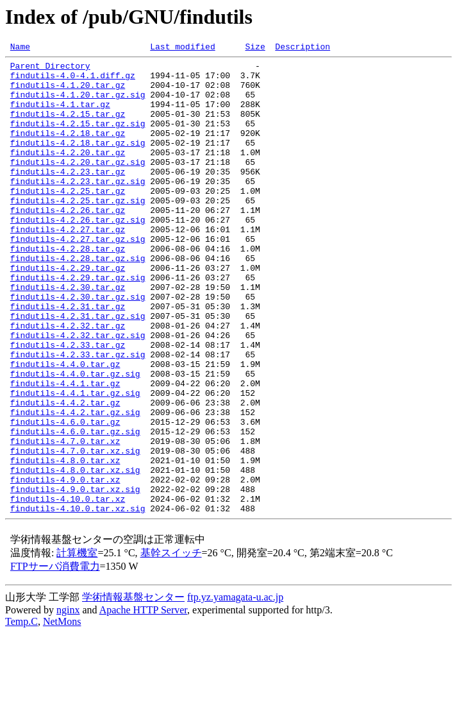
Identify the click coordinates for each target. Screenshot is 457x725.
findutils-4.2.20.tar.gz (67, 173)
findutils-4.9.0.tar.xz (65, 566)
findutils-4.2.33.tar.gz (67, 404)
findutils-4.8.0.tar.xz (65, 543)
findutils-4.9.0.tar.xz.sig (75, 577)
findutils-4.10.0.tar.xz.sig (77, 600)
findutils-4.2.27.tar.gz (67, 265)
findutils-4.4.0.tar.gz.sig (75, 439)
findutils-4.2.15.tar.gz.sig (77, 138)
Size (255, 48)
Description (302, 48)
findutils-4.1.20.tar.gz (67, 92)
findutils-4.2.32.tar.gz (67, 381)
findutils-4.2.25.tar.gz (67, 219)
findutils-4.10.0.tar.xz (67, 589)
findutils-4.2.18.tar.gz (67, 150)
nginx (67, 702)
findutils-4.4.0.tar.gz (65, 427)
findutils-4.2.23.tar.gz (67, 196)
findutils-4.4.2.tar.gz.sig (75, 485)
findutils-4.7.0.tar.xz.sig (75, 531)
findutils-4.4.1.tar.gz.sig (75, 462)
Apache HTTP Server (143, 702)
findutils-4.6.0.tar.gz (65, 496)
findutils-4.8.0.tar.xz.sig (75, 554)
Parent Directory (50, 69)
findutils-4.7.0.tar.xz (65, 519)
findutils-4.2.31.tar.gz (67, 358)
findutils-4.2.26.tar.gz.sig (77, 254)
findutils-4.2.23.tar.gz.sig (77, 208)
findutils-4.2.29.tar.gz (67, 312)
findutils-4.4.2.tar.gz (65, 473)
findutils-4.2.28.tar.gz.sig (77, 300)
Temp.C (21, 713)
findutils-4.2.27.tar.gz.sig (77, 277)
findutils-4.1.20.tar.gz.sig (77, 104)
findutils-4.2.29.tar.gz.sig (77, 323)
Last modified (182, 48)
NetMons (62, 713)
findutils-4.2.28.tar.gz (67, 288)
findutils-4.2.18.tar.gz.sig (77, 161)
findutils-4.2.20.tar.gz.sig (77, 185)
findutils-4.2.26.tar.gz (67, 242)
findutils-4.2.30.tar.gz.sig (77, 346)
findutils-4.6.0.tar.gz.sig (75, 508)
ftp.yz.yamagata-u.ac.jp (235, 689)
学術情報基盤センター (133, 689)
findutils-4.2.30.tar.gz (67, 335)
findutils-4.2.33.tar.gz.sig (77, 416)
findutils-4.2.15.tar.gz (67, 127)
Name (20, 48)
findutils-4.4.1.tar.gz (65, 450)
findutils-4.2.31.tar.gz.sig (77, 369)
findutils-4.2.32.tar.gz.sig (77, 392)
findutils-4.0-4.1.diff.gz (72, 81)
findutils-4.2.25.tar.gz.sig (77, 231)
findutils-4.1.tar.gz (60, 115)
